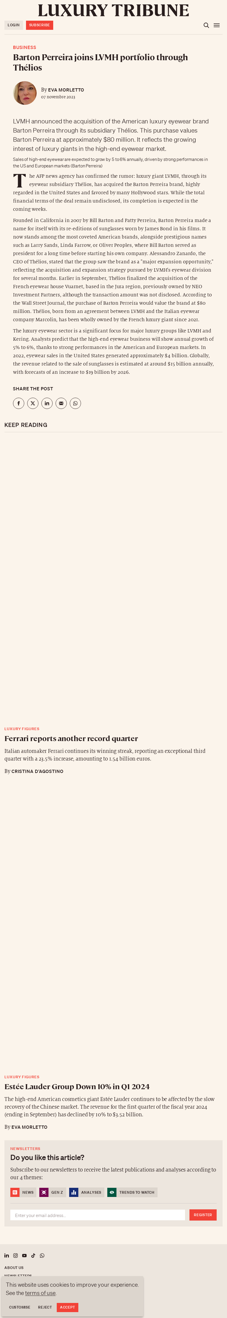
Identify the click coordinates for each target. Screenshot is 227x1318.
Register (203, 1214)
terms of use (40, 1293)
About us (14, 1267)
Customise (19, 1307)
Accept (67, 1307)
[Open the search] (206, 25)
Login (14, 24)
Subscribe (39, 24)
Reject (45, 1307)
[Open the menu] (216, 25)
